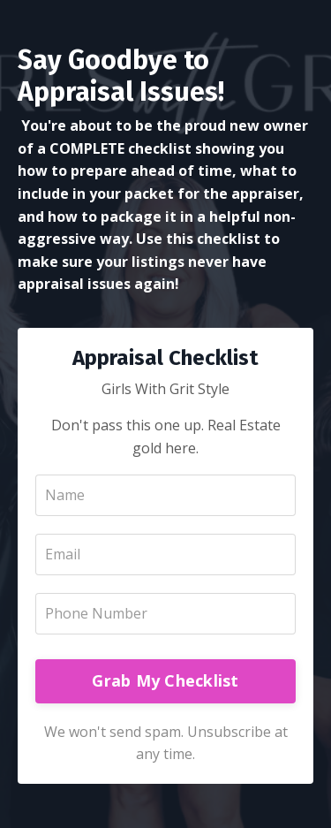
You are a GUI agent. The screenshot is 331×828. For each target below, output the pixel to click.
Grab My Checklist (165, 680)
